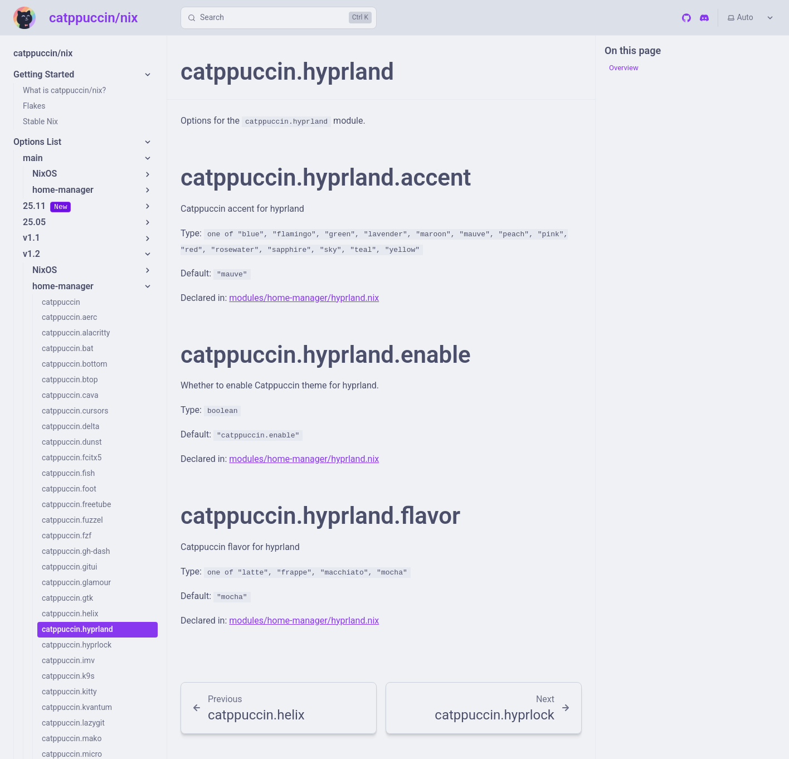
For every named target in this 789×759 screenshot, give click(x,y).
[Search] (279, 18)
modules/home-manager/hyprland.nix (304, 298)
